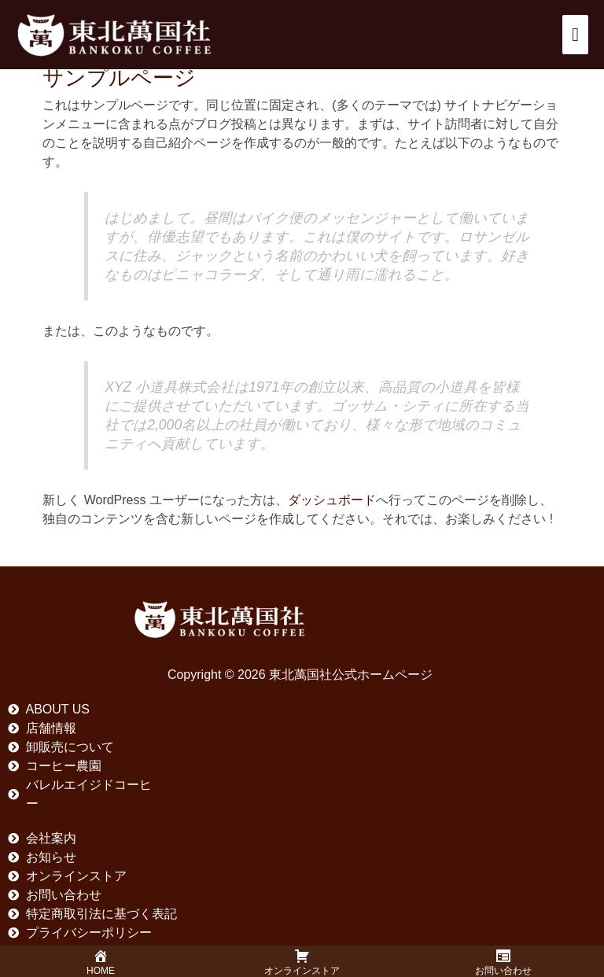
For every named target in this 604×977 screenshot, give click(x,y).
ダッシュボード (332, 500)
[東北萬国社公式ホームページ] (114, 35)
